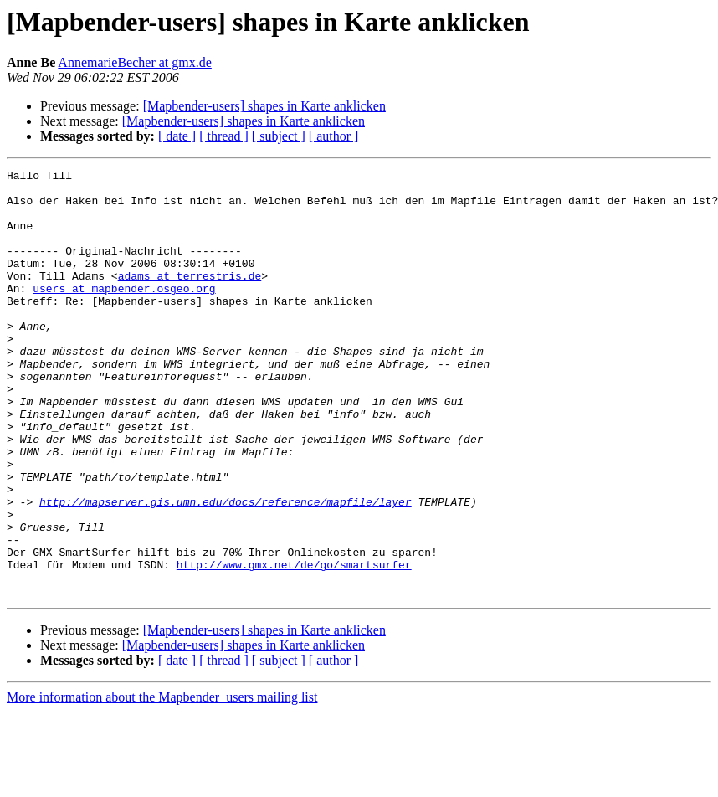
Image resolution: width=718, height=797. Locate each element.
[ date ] (177, 136)
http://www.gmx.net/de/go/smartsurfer (294, 644)
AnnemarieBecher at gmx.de (134, 62)
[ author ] (334, 136)
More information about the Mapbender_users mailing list (162, 782)
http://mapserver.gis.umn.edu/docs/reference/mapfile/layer (225, 569)
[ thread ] (224, 136)
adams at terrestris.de (190, 298)
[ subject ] (278, 136)
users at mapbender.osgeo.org (124, 313)
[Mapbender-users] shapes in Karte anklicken (264, 106)
